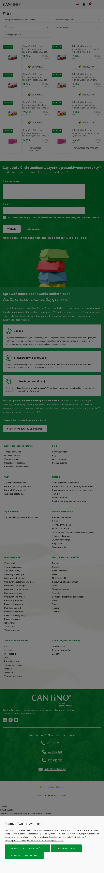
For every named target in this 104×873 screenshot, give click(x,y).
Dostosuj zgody (66, 848)
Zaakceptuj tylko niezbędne (27, 848)
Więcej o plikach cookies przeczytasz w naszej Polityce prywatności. (34, 840)
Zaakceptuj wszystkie (24, 855)
